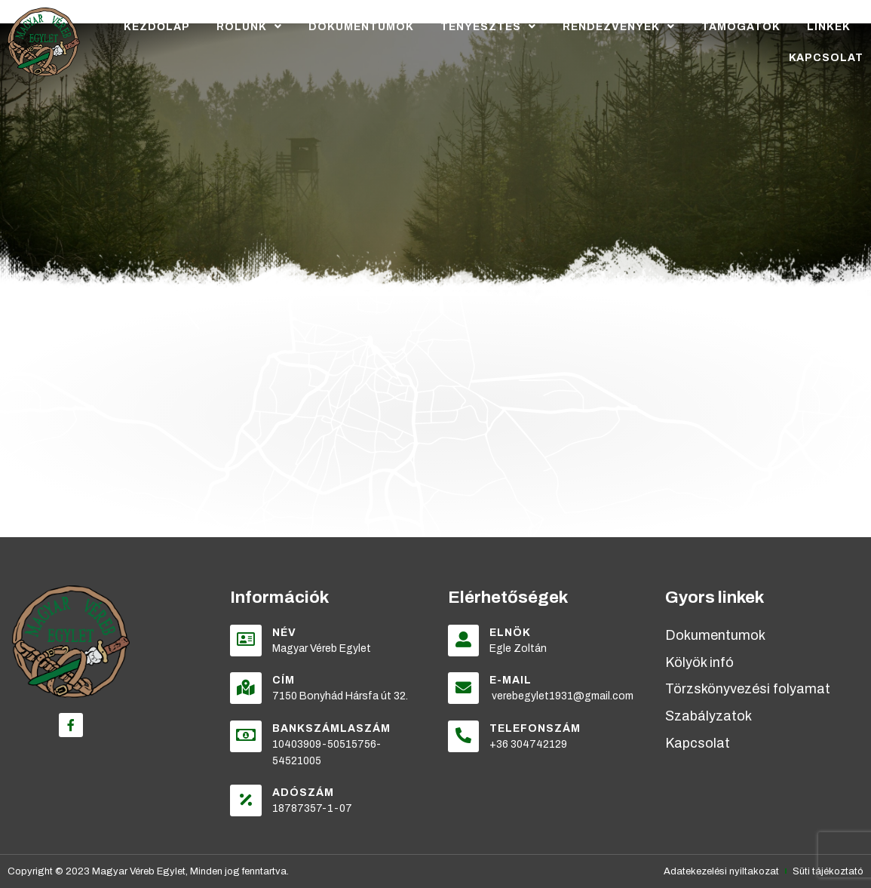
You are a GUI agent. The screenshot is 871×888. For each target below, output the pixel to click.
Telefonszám (535, 728)
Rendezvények (619, 26)
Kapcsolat (826, 57)
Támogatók (741, 26)
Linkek (829, 26)
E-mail (511, 680)
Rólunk (249, 26)
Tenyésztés (488, 26)
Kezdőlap (157, 26)
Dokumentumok (361, 26)
